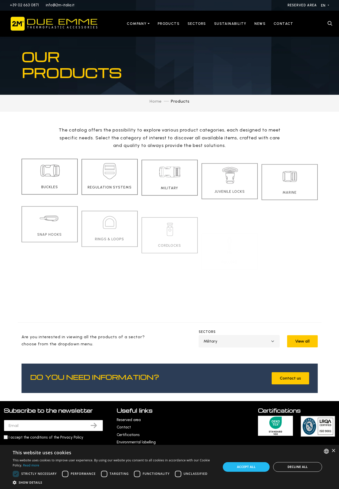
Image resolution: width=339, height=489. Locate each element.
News (260, 24)
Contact (283, 24)
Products (169, 24)
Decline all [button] (298, 467)
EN (324, 5)
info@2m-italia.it (60, 5)
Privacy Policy (71, 437)
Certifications (128, 434)
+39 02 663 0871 (24, 5)
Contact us (290, 378)
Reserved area (303, 5)
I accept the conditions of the (46, 437)
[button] (114, 482)
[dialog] (169, 467)
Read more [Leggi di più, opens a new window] (31, 465)
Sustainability (230, 24)
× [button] (333, 451)
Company (137, 24)
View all (302, 341)
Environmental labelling (136, 442)
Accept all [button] (246, 467)
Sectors (197, 24)
